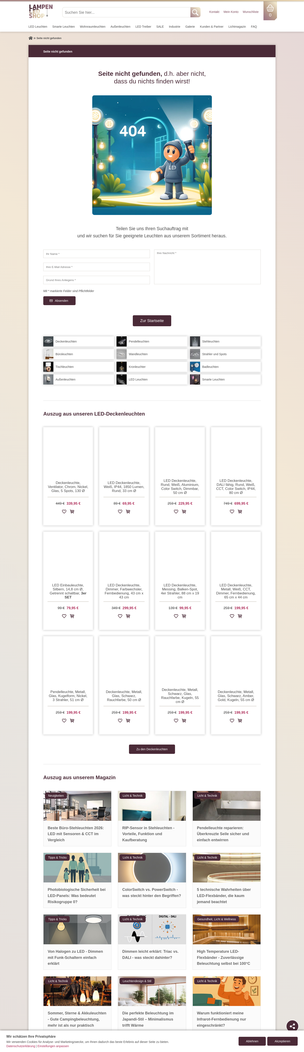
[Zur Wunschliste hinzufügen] (64, 512)
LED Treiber (143, 26)
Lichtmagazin (237, 26)
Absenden (61, 300)
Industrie (174, 26)
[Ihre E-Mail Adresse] (96, 267)
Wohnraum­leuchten (92, 26)
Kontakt (214, 12)
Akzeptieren (282, 1041)
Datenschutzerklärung (20, 1046)
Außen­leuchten (120, 26)
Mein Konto (231, 12)
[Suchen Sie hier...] (126, 12)
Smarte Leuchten (63, 26)
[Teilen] (292, 1026)
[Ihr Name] (96, 254)
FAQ (254, 26)
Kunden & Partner (211, 26)
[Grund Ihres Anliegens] (96, 280)
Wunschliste (251, 12)
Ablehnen (252, 1041)
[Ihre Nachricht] (207, 267)
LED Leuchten (37, 26)
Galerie (190, 26)
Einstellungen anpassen (53, 1046)
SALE (160, 26)
